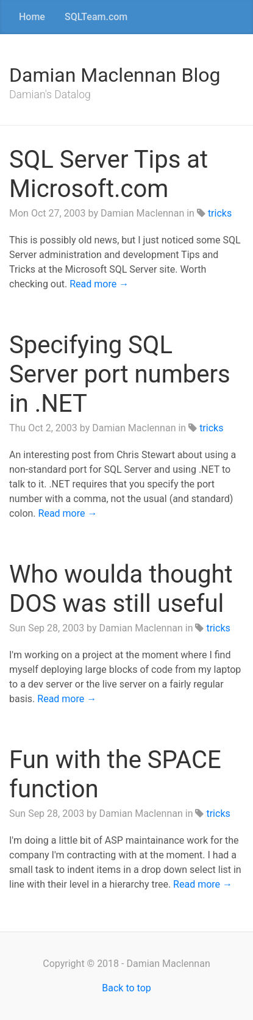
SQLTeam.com (96, 17)
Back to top (126, 988)
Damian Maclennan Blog (114, 75)
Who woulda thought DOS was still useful (121, 589)
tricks (220, 213)
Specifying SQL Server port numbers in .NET (119, 374)
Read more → (99, 284)
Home (32, 17)
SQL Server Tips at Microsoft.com (108, 174)
